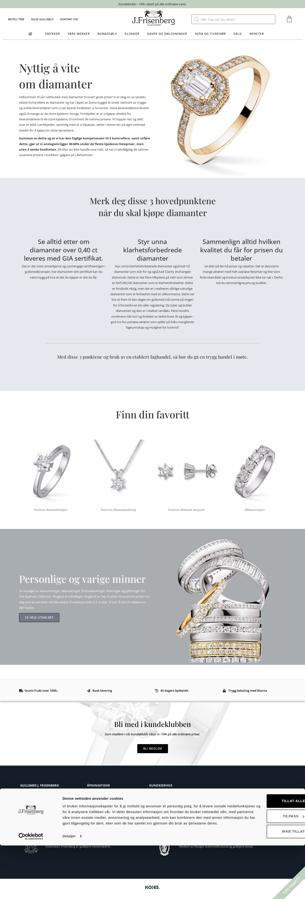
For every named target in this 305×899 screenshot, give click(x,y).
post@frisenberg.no (43, 809)
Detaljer (69, 890)
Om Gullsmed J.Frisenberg (37, 817)
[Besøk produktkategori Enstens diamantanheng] (118, 476)
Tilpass (265, 864)
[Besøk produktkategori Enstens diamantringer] (50, 476)
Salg (238, 34)
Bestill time (16, 19)
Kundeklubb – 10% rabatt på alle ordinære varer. (152, 4)
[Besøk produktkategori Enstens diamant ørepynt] (186, 476)
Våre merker (79, 34)
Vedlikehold (157, 814)
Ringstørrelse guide (162, 807)
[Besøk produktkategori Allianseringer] (254, 476)
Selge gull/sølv (42, 19)
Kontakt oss (69, 19)
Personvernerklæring (163, 821)
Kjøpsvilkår (156, 793)
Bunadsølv (107, 34)
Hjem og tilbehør (210, 34)
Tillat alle (265, 849)
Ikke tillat (265, 879)
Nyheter (256, 34)
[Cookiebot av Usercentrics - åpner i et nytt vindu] (31, 889)
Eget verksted (29, 822)
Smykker (52, 34)
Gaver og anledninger (167, 34)
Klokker (132, 34)
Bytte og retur (158, 800)
